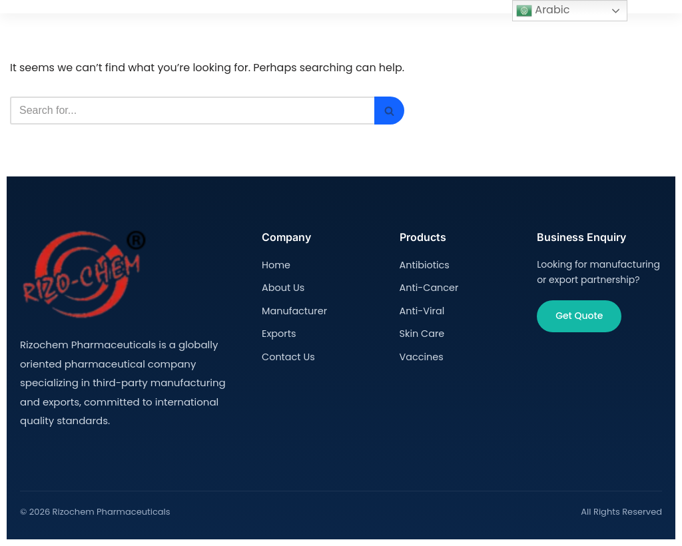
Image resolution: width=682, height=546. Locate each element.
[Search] (192, 111)
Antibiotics (424, 264)
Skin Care (422, 331)
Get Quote (579, 315)
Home (276, 264)
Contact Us (287, 354)
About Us (282, 287)
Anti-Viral (422, 309)
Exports (278, 331)
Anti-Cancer (428, 287)
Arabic (542, 10)
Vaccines (421, 354)
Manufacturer (293, 309)
